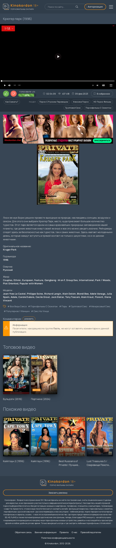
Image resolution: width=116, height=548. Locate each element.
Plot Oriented (10, 283)
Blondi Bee (83, 293)
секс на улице (41, 311)
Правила (64, 532)
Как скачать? (11, 101)
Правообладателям (91, 532)
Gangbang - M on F (55, 280)
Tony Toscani (72, 297)
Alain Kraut (87, 297)
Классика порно (81, 101)
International (86, 280)
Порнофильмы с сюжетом (98, 107)
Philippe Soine (35, 293)
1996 (5, 259)
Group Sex (72, 280)
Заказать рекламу (58, 492)
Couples (7, 280)
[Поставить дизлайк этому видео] (14, 94)
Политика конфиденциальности (58, 537)
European (27, 280)
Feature (38, 280)
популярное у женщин (18, 311)
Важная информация (45, 532)
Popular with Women (31, 283)
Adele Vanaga (97, 293)
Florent (99, 297)
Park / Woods (102, 280)
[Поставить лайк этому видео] (6, 94)
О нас (74, 532)
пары (64, 306)
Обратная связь (23, 532)
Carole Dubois (26, 297)
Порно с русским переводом (53, 101)
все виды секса (18, 306)
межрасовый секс (101, 306)
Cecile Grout (43, 297)
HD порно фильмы (102, 101)
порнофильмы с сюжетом (44, 306)
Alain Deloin (69, 293)
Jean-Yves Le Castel (14, 293)
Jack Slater (57, 297)
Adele (14, 297)
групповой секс (79, 306)
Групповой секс (73, 107)
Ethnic (17, 280)
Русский (8, 270)
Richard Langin (52, 293)
